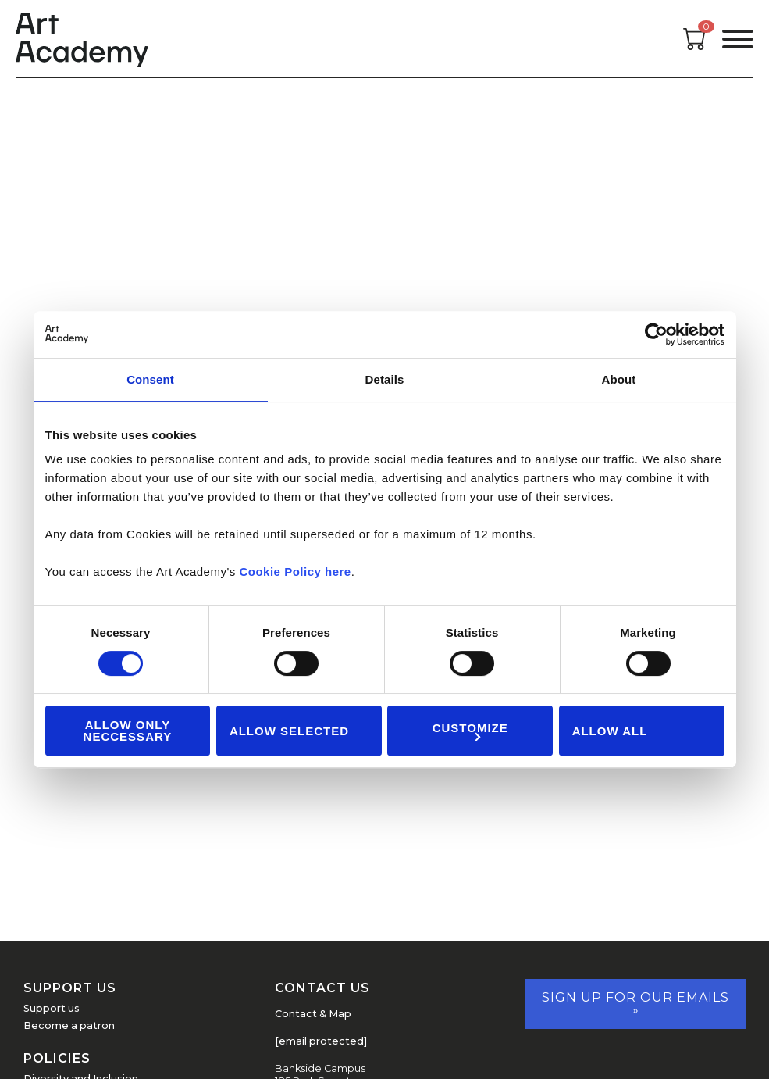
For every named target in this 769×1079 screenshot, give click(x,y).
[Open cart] (695, 45)
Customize (470, 731)
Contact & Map (313, 1014)
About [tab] (619, 379)
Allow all (610, 731)
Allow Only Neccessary (128, 730)
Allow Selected (289, 731)
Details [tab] (384, 379)
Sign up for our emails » (635, 1003)
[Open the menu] (737, 39)
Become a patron (69, 1025)
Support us (51, 1008)
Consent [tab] (150, 379)
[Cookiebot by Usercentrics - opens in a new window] (656, 334)
